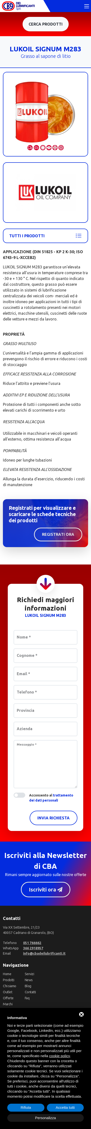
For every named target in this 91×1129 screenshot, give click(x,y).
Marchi (7, 1004)
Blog (28, 986)
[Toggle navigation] (86, 6)
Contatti (30, 992)
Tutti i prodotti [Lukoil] (45, 236)
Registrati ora (58, 534)
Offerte (8, 998)
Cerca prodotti (46, 24)
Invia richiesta (53, 818)
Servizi (29, 974)
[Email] (44, 954)
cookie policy (59, 1056)
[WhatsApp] (33, 948)
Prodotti (8, 980)
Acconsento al (51, 797)
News (29, 980)
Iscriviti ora (45, 889)
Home (7, 974)
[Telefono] (32, 943)
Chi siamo (9, 986)
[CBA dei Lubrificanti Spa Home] (18, 6)
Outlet (7, 992)
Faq (27, 998)
